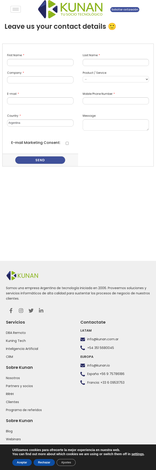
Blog (9, 431)
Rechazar (44, 462)
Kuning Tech (16, 340)
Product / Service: (95, 73)
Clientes (12, 402)
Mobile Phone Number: (99, 94)
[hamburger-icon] (16, 9)
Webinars (13, 439)
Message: (89, 116)
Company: (15, 73)
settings (138, 454)
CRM (9, 356)
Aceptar (22, 462)
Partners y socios (19, 386)
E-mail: (13, 94)
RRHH (10, 394)
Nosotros (13, 378)
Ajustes (66, 462)
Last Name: (91, 55)
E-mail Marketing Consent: (36, 142)
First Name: (15, 55)
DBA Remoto (16, 332)
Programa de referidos (24, 410)
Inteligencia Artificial (22, 348)
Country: (14, 116)
